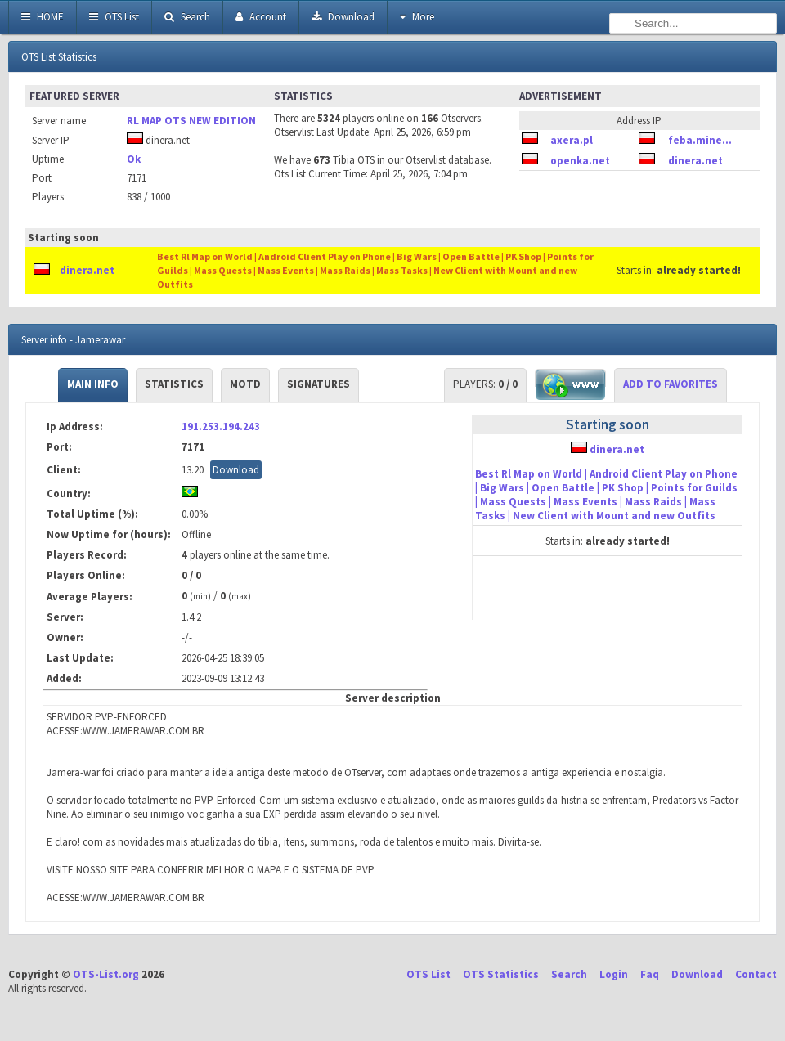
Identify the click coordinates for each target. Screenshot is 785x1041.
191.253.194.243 (221, 426)
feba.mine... (700, 140)
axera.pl (571, 140)
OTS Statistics (501, 974)
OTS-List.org (106, 974)
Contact (756, 974)
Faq (649, 974)
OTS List (114, 17)
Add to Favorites (670, 384)
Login (613, 974)
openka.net (580, 161)
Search (187, 17)
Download (343, 17)
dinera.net (695, 161)
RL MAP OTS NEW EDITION (191, 121)
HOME (42, 17)
